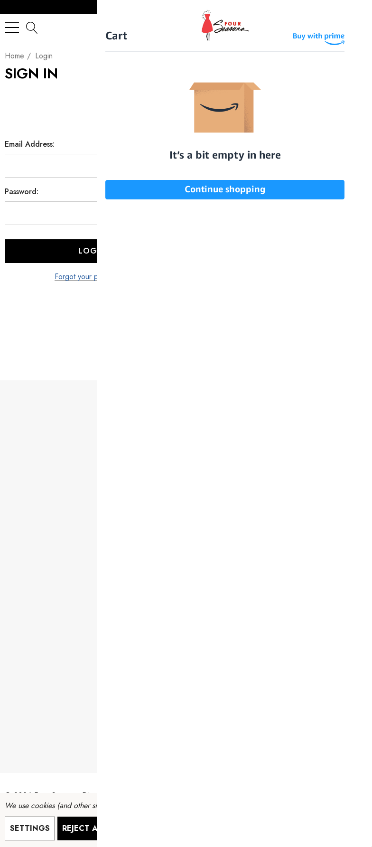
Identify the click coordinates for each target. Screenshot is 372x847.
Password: (21, 192)
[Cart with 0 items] (356, 27)
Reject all (84, 828)
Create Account (281, 289)
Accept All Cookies (161, 828)
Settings (30, 828)
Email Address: (30, 144)
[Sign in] (337, 27)
